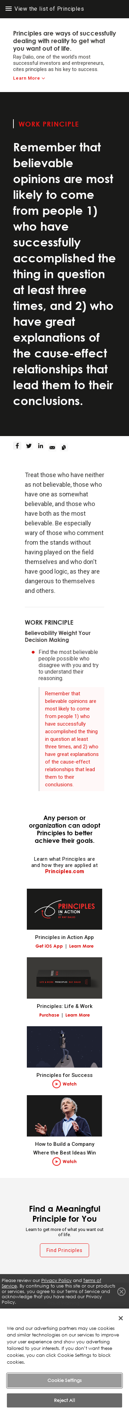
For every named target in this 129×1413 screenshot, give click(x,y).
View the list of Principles (45, 9)
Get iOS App (49, 946)
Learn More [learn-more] (26, 78)
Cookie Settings (64, 1387)
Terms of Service (64, 1315)
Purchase (49, 1015)
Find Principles (64, 1250)
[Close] (120, 1325)
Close (121, 1292)
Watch (70, 1084)
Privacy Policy (56, 1280)
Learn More (81, 946)
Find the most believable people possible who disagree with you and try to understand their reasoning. (69, 665)
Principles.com (64, 871)
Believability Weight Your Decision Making (57, 636)
